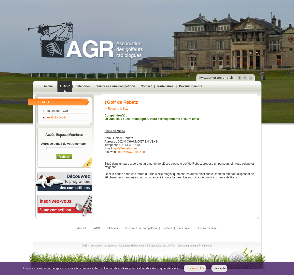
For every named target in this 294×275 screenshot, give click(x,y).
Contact (146, 86)
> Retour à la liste (116, 108)
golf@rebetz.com (125, 148)
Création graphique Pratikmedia (195, 245)
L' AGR (65, 86)
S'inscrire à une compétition (115, 86)
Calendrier (82, 86)
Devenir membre (190, 86)
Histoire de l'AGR (57, 111)
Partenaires (165, 86)
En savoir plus (194, 268)
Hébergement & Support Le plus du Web (153, 245)
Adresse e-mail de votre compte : (64, 143)
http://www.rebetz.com (132, 152)
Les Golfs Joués (56, 117)
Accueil (49, 86)
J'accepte (219, 268)
